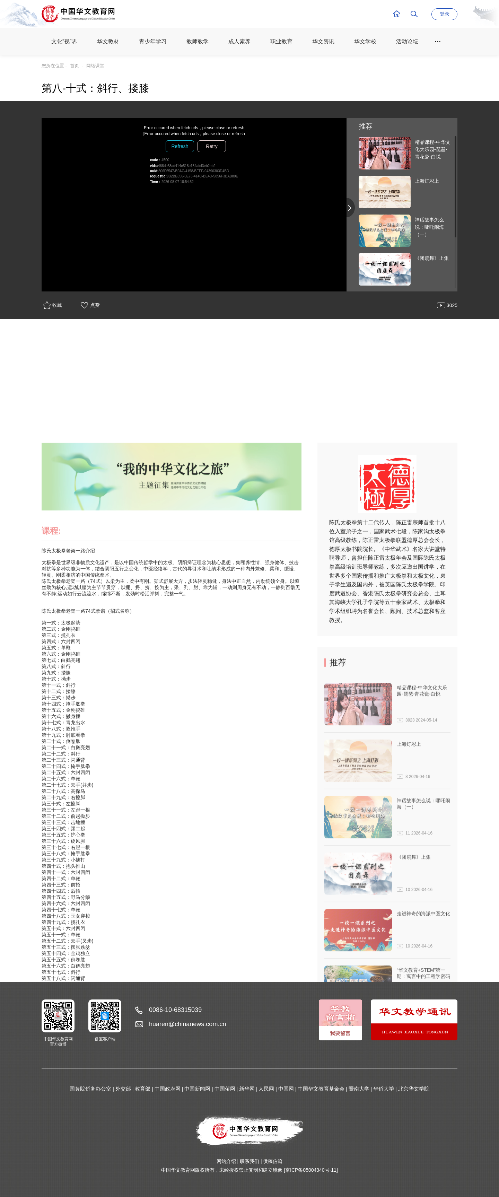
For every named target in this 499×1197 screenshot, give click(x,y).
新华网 (247, 1089)
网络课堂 (95, 65)
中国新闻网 (197, 1089)
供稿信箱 (272, 1161)
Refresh (179, 146)
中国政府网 (168, 1089)
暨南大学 (359, 1089)
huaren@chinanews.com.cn (187, 1024)
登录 (444, 14)
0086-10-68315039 (175, 1009)
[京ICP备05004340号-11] (311, 1170)
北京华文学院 (413, 1089)
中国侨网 (225, 1089)
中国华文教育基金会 (321, 1089)
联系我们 (249, 1161)
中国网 (286, 1089)
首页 (74, 65)
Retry (211, 146)
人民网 (266, 1089)
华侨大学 (383, 1089)
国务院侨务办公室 (90, 1089)
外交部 (123, 1089)
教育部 (142, 1089)
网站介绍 (226, 1161)
